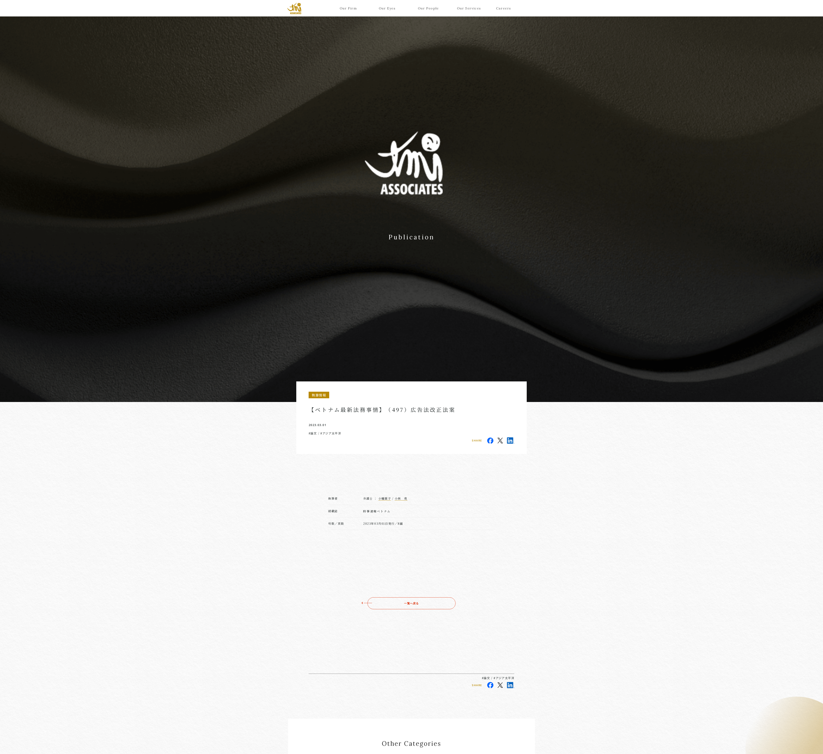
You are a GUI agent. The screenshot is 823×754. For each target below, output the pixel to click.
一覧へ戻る (411, 603)
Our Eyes (387, 8)
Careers (503, 8)
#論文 (313, 433)
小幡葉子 (384, 498)
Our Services (467, 8)
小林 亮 (401, 498)
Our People (428, 8)
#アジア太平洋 (330, 433)
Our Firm (348, 8)
